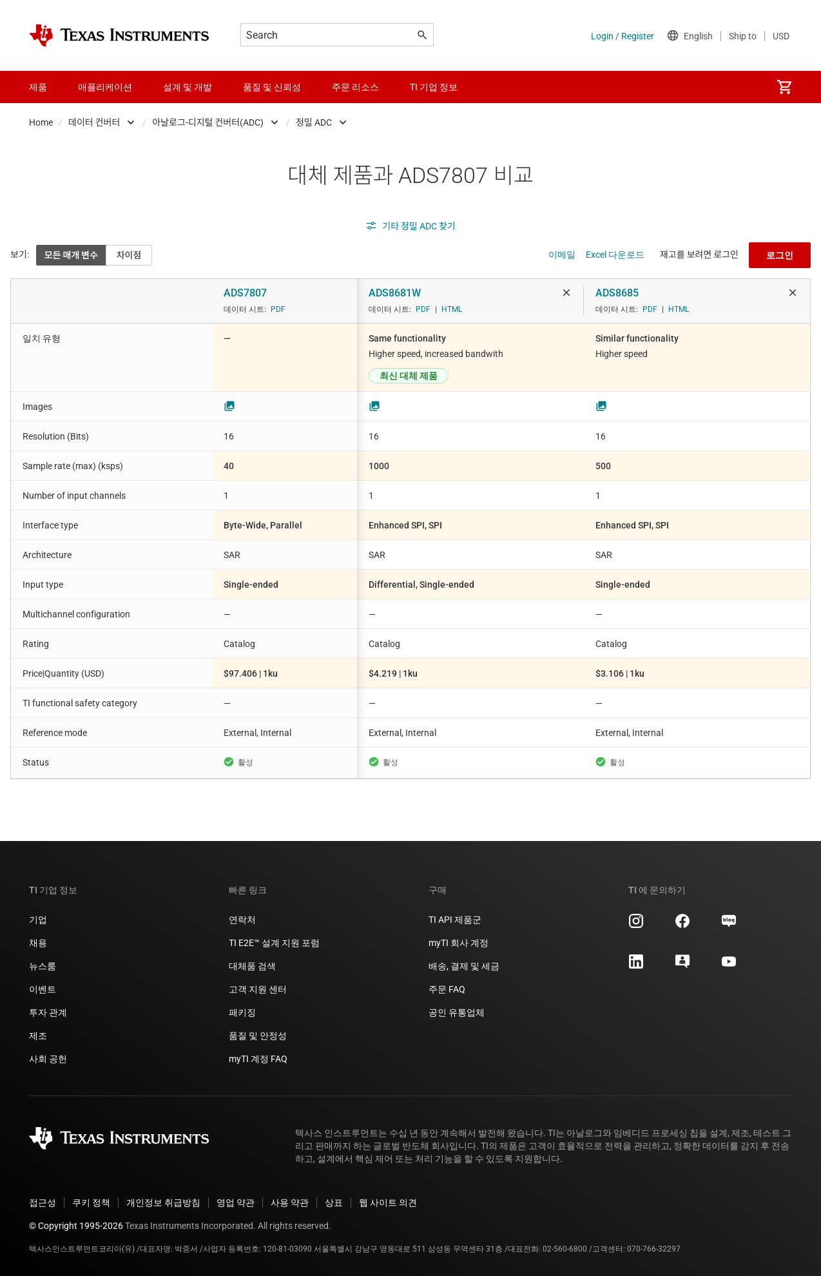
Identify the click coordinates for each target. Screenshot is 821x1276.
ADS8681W (395, 293)
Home (41, 122)
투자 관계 (48, 1012)
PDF (278, 309)
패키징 (242, 1012)
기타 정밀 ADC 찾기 (410, 226)
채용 (38, 943)
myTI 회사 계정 (458, 943)
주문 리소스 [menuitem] (355, 87)
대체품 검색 (252, 966)
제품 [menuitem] (38, 87)
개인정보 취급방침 (163, 1202)
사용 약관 (290, 1202)
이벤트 (42, 989)
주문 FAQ (447, 989)
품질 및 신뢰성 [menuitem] (272, 87)
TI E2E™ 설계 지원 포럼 (274, 943)
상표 (334, 1202)
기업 (38, 919)
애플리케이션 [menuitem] (105, 87)
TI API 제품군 (455, 919)
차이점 (129, 255)
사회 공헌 (48, 1059)
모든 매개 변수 (71, 255)
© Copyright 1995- (76, 1226)
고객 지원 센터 (258, 989)
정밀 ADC (314, 122)
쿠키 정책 (91, 1202)
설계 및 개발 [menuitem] (187, 87)
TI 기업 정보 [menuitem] (434, 87)
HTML (451, 309)
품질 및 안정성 (258, 1035)
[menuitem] (784, 87)
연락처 (242, 919)
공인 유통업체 (457, 1012)
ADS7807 (245, 293)
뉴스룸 (42, 966)
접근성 (42, 1202)
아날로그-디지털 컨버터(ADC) (208, 122)
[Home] (119, 35)
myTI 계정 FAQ (258, 1059)
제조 (38, 1035)
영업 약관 (236, 1202)
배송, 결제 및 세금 (464, 966)
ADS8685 (617, 293)
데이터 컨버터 (94, 122)
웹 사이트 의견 (388, 1202)
